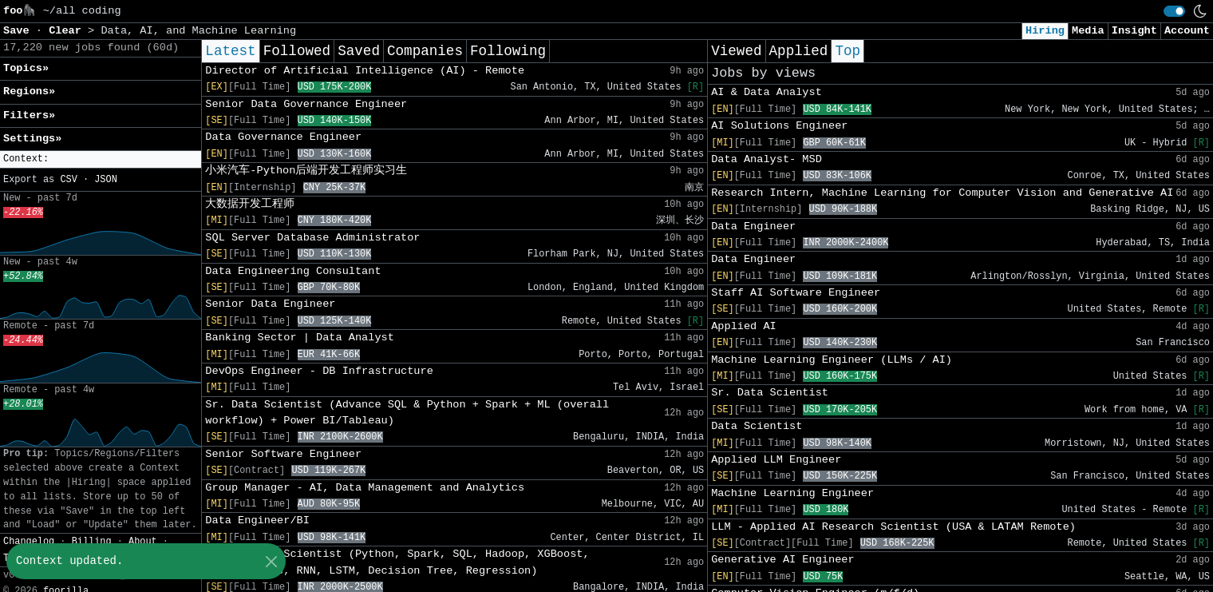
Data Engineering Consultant (293, 271)
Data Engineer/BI (257, 520)
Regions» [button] (29, 91)
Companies (425, 51)
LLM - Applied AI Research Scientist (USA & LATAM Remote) (893, 527)
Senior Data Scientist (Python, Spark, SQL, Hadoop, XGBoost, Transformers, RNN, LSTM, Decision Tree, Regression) (397, 562)
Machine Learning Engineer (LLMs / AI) (831, 360)
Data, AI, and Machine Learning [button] (198, 31)
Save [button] (19, 31)
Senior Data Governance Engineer (306, 104)
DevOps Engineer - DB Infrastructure (319, 371)
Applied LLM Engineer (776, 460)
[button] (100, 159)
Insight (1134, 31)
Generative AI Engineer (782, 560)
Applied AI (743, 326)
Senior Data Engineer (270, 304)
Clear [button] (68, 31)
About (142, 541)
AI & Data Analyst (766, 92)
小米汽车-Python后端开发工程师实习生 (306, 171)
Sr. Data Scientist (769, 393)
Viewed (736, 51)
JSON (105, 179)
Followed (296, 51)
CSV (68, 179)
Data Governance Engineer (283, 137)
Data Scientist (756, 426)
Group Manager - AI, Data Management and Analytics (364, 488)
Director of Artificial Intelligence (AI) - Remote (364, 71)
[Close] (271, 561)
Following (508, 51)
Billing (92, 541)
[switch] (1174, 11)
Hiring (1045, 31)
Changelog (28, 541)
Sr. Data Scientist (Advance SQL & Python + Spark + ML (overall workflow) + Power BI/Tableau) (407, 413)
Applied (798, 51)
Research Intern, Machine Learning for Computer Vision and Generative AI (942, 193)
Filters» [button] (29, 115)
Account (1187, 31)
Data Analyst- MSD (766, 159)
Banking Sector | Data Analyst (299, 338)
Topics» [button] (26, 68)
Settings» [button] (32, 139)
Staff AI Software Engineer (795, 293)
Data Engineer (753, 226)
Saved (359, 51)
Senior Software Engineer (283, 454)
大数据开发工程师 (249, 204)
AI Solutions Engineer (779, 126)
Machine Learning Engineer (792, 493)
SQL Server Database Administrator (312, 238)
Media (1088, 31)
